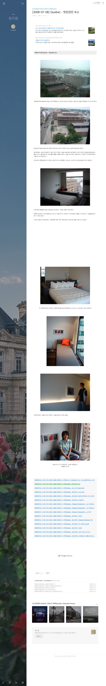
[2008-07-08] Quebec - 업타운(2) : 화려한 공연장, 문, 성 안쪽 (48, 613)
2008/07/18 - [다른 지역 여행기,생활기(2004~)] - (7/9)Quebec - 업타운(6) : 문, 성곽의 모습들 (62, 551)
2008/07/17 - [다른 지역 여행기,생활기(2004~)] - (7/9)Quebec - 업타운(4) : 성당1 (58, 543)
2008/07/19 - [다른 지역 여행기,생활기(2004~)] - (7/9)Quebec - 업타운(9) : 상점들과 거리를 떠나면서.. (65, 563)
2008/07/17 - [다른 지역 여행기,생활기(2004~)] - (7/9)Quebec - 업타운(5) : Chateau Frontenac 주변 (64, 547)
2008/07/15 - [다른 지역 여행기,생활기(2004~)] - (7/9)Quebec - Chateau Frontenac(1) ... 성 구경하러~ (64, 531)
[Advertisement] (65, 37)
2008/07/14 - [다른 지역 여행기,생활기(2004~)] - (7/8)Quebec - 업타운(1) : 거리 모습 (59, 520)
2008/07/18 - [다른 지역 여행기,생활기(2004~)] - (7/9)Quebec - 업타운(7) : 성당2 (58, 555)
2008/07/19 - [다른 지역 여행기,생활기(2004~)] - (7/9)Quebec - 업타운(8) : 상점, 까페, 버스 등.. (62, 559)
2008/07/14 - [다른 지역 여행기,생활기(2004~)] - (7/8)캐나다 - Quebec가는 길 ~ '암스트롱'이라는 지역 (64, 508)
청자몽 (13, 18)
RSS (17, 682)
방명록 (10, 682)
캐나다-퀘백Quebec (48, 608)
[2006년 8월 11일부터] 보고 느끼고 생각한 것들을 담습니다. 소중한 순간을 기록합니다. (55, 660)
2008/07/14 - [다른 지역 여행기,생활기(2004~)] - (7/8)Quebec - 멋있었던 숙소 (57, 512)
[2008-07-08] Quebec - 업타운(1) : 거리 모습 (44, 615)
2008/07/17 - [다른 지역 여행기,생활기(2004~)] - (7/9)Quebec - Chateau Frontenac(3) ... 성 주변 (63, 539)
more (97, 631)
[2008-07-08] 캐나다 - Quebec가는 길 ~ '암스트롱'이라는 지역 (48, 619)
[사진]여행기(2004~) (39, 608)
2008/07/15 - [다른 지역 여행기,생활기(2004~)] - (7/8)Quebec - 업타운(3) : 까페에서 (59, 527)
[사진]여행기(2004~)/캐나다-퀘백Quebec (44, 9)
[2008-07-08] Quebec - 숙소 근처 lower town (45, 617)
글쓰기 (3, 682)
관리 (23, 682)
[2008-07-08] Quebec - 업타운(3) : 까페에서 (44, 611)
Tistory (74, 684)
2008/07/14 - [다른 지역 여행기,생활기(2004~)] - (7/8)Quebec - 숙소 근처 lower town (59, 516)
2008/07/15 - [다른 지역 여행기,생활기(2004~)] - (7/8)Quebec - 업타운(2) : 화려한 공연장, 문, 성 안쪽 (64, 523)
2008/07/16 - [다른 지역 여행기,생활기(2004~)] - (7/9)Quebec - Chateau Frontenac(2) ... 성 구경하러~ (64, 535)
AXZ (65, 684)
